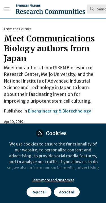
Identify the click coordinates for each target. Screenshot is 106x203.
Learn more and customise (53, 180)
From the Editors (17, 29)
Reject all (39, 192)
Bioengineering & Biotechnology (59, 111)
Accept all (67, 192)
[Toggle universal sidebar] (7, 9)
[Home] (50, 9)
